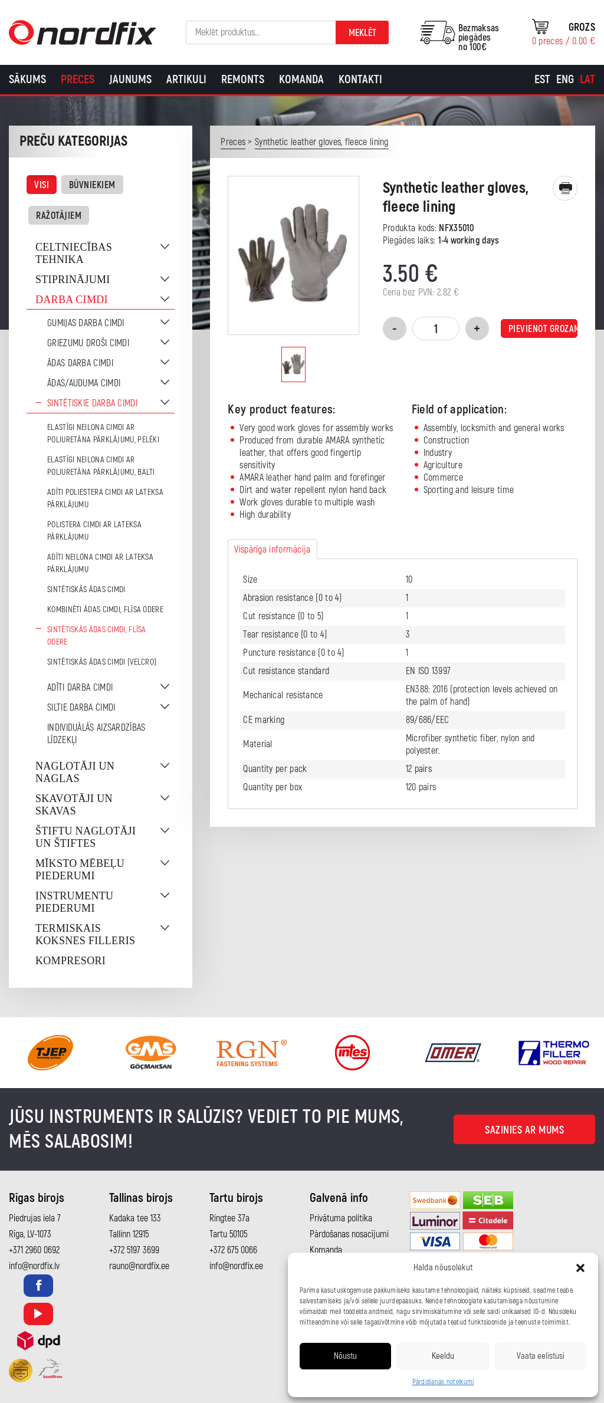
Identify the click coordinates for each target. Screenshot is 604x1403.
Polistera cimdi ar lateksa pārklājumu (94, 531)
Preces (77, 79)
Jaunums (130, 79)
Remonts (242, 79)
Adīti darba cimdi (80, 688)
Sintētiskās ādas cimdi (86, 589)
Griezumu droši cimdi (88, 343)
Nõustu (345, 1356)
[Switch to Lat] (587, 79)
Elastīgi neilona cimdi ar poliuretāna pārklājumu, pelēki (103, 433)
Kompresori (70, 961)
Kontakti (360, 79)
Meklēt (362, 33)
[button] (580, 1268)
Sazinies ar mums (524, 1130)
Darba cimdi (71, 299)
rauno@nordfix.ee (139, 1266)
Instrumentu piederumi (74, 902)
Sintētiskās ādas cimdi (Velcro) (101, 662)
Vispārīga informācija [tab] (272, 550)
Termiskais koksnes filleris (85, 934)
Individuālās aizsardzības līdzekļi (96, 734)
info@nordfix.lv (34, 1266)
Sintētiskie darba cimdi (92, 403)
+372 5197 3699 (134, 1250)
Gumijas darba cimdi (85, 323)
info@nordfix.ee (236, 1266)
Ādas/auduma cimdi (83, 383)
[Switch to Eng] (565, 79)
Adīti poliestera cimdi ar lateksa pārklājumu (105, 498)
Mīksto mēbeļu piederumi (79, 869)
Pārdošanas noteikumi (443, 1382)
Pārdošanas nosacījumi (349, 1234)
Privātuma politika (341, 1218)
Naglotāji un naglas (74, 772)
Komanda (301, 79)
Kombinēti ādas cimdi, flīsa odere (105, 609)
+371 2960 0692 (34, 1250)
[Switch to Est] (542, 79)
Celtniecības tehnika (73, 253)
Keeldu (443, 1356)
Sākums (27, 79)
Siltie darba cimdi (81, 708)
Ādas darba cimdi (80, 363)
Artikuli (186, 79)
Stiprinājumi (72, 279)
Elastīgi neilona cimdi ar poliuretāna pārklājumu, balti (101, 466)
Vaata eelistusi (540, 1356)
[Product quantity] (435, 328)
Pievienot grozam (542, 329)
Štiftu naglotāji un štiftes (85, 837)
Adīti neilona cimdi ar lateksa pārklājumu (100, 563)
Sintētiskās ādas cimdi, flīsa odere (96, 636)
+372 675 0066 (233, 1250)
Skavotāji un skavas (74, 805)
